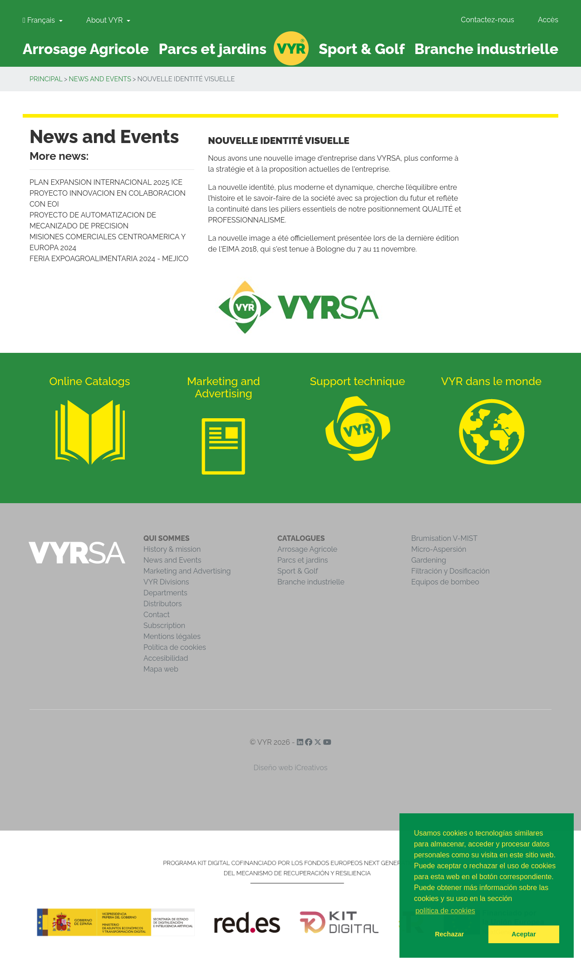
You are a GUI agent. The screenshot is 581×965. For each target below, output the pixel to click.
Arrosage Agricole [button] (86, 48)
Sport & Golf (297, 571)
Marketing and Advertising (187, 571)
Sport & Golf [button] (361, 48)
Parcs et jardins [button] (213, 48)
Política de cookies (174, 647)
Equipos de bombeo (445, 582)
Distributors (162, 603)
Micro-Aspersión (438, 549)
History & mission (172, 549)
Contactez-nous (487, 19)
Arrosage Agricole (307, 549)
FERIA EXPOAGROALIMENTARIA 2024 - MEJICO (109, 258)
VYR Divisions (166, 582)
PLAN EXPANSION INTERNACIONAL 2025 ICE (106, 182)
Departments (165, 593)
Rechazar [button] (449, 934)
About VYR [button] (105, 20)
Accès (548, 19)
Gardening (428, 560)
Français (40, 20)
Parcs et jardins (302, 560)
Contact (156, 614)
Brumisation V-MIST (444, 538)
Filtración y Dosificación (450, 571)
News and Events (100, 79)
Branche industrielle (311, 582)
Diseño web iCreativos (291, 767)
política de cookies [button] (445, 911)
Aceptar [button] (524, 934)
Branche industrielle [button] (486, 48)
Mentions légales (172, 636)
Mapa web (160, 669)
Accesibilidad (165, 658)
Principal (46, 79)
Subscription (164, 625)
